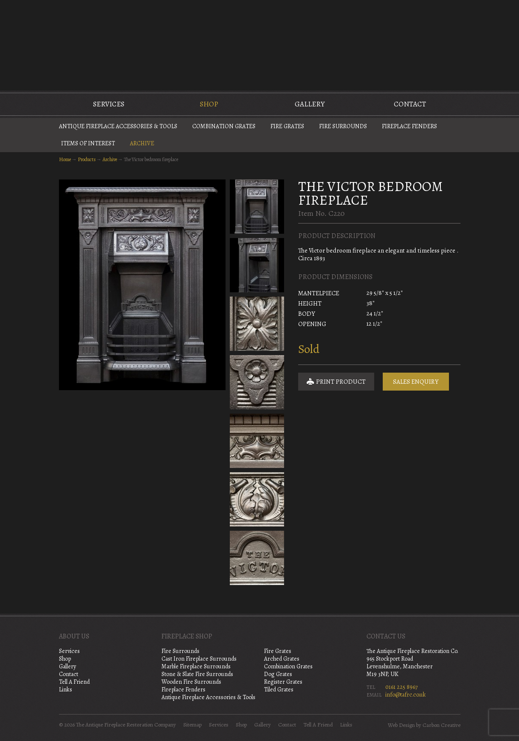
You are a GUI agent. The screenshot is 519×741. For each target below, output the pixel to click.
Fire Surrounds (343, 126)
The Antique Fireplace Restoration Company (259, 44)
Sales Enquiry (416, 381)
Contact (410, 104)
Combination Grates (223, 126)
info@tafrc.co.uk (405, 695)
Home (65, 159)
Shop (209, 104)
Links (65, 689)
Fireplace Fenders (409, 126)
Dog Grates (278, 674)
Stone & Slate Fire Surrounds (197, 674)
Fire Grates (287, 126)
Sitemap (192, 725)
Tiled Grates (278, 689)
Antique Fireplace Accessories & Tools (118, 126)
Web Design (401, 725)
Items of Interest (88, 143)
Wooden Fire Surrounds (191, 682)
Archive (142, 143)
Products (87, 159)
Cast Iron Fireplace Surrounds (199, 659)
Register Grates (283, 682)
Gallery (310, 104)
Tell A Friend (74, 682)
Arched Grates (281, 659)
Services (108, 104)
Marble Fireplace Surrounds (196, 666)
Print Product (336, 381)
